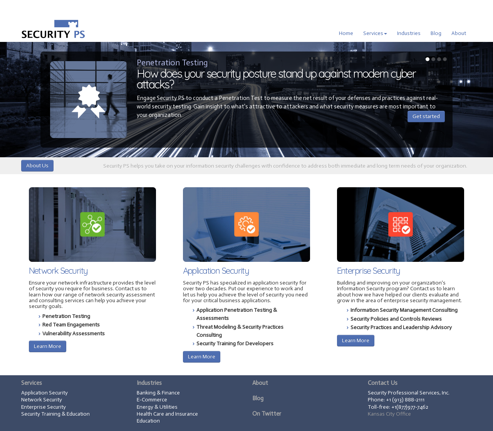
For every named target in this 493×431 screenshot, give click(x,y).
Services (375, 33)
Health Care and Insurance (167, 414)
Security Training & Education (55, 414)
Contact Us (382, 382)
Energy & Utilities (157, 407)
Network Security (58, 270)
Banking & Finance (158, 392)
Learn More (47, 346)
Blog (436, 33)
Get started (426, 116)
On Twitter (266, 413)
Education (148, 421)
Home (346, 33)
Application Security (216, 270)
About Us (37, 165)
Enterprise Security (368, 270)
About (458, 33)
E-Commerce (152, 399)
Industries (409, 33)
